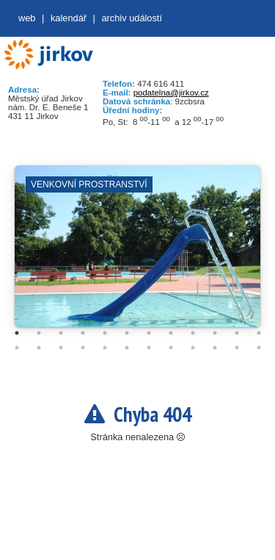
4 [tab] (83, 333)
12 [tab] (259, 333)
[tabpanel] (137, 253)
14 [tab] (39, 347)
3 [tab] (61, 333)
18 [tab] (127, 347)
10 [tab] (215, 333)
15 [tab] (61, 347)
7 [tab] (149, 333)
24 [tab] (259, 347)
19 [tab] (149, 347)
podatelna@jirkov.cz (171, 92)
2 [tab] (39, 333)
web (26, 18)
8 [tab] (171, 333)
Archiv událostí (131, 18)
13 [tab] (17, 347)
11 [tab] (237, 333)
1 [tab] (17, 333)
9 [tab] (193, 333)
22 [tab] (215, 347)
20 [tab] (171, 347)
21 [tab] (193, 347)
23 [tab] (237, 347)
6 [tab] (127, 333)
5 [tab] (105, 333)
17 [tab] (105, 347)
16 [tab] (83, 347)
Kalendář (69, 18)
